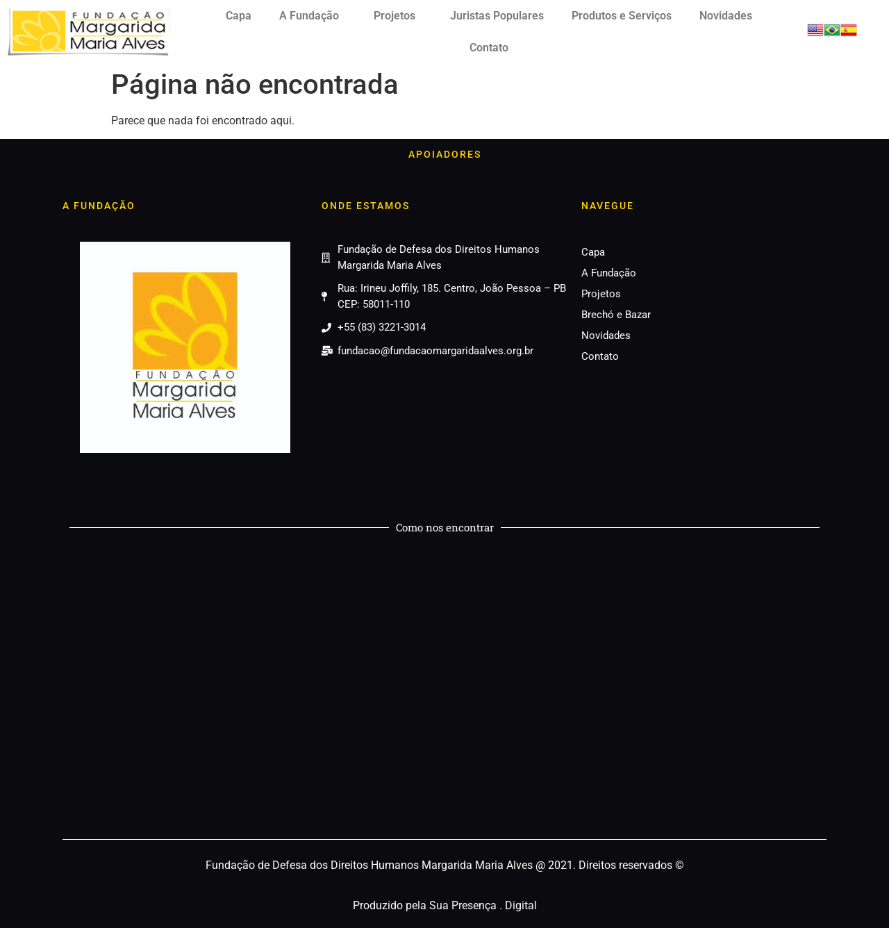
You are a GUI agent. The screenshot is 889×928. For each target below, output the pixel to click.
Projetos (398, 16)
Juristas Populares (497, 15)
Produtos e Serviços (622, 15)
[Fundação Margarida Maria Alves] (444, 689)
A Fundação (312, 16)
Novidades (725, 15)
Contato (489, 47)
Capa (238, 15)
